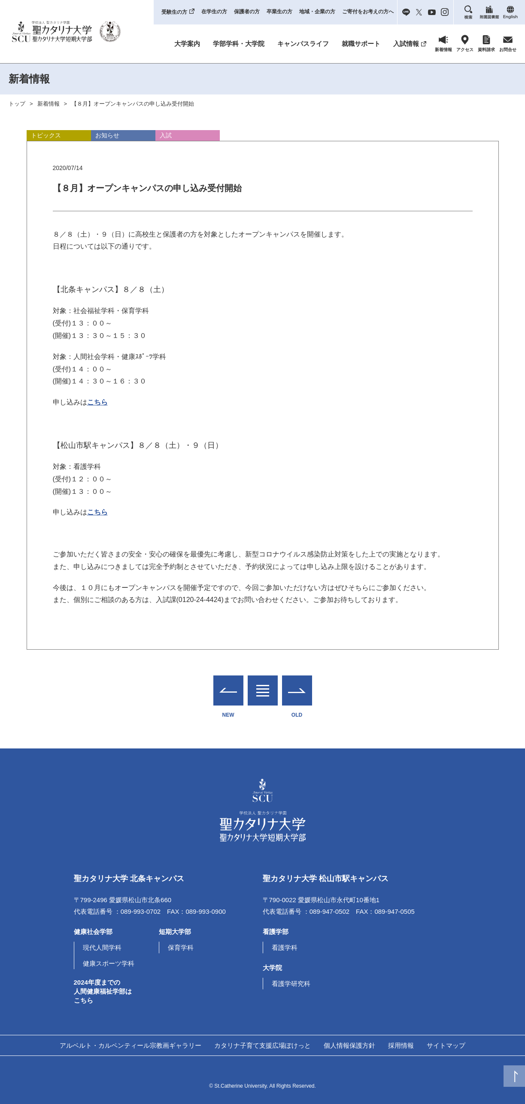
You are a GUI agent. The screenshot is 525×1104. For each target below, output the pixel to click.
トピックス (46, 135)
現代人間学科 (102, 947)
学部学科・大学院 (238, 43)
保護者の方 (247, 12)
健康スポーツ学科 (108, 963)
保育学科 (181, 947)
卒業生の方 (279, 12)
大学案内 (187, 43)
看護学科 (284, 947)
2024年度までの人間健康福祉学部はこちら (103, 991)
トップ (17, 103)
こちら (97, 402)
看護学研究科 (291, 983)
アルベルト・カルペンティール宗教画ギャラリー (130, 1045)
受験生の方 (174, 12)
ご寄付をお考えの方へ (368, 12)
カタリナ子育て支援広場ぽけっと (262, 1045)
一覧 (262, 685)
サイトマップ (446, 1045)
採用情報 (401, 1045)
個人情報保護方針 (349, 1045)
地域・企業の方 (317, 12)
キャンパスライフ (303, 43)
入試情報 (406, 43)
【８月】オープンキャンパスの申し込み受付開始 (132, 103)
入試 (166, 135)
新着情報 (48, 103)
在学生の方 (214, 12)
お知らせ (107, 135)
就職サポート (361, 43)
